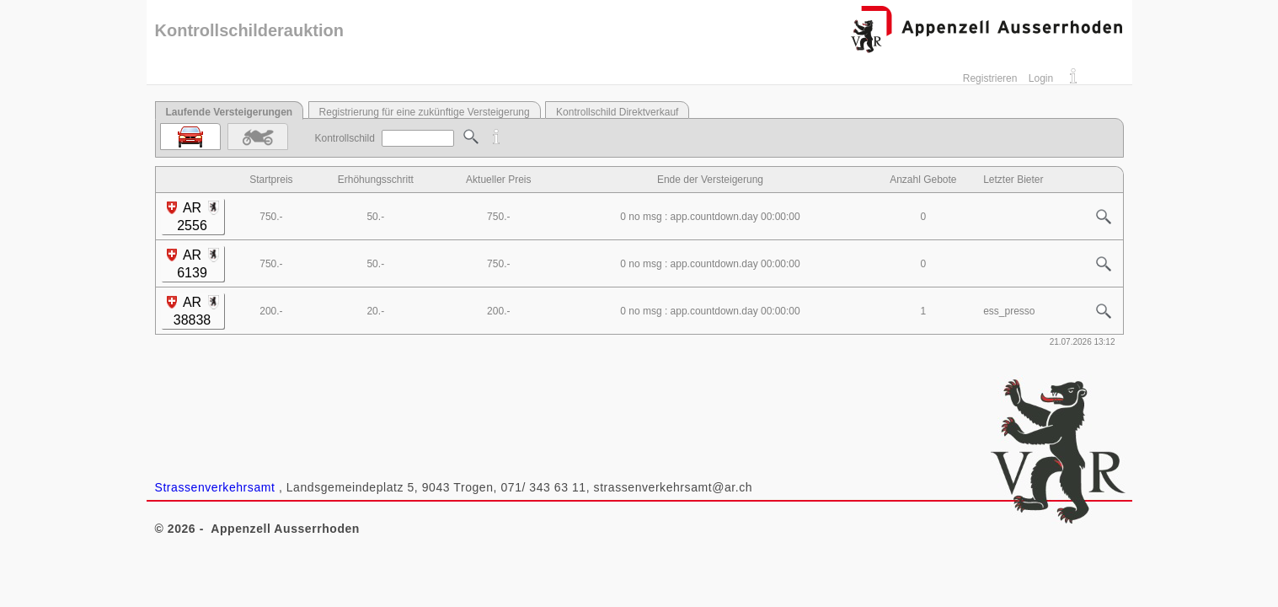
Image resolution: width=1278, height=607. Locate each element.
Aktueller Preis (498, 179)
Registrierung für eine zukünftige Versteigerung (424, 112)
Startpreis (270, 179)
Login (1041, 78)
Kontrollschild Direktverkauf (617, 112)
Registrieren (990, 78)
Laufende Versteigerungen (229, 112)
